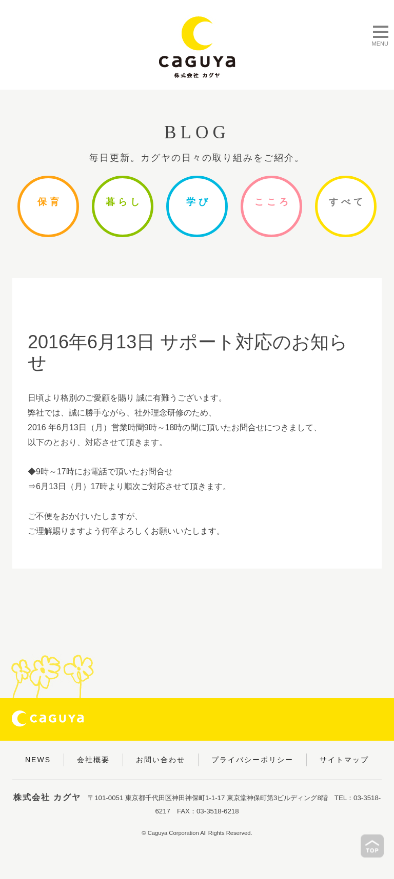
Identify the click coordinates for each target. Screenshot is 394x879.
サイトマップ (344, 760)
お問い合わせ (160, 760)
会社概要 (93, 760)
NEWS (38, 760)
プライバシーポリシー (252, 760)
